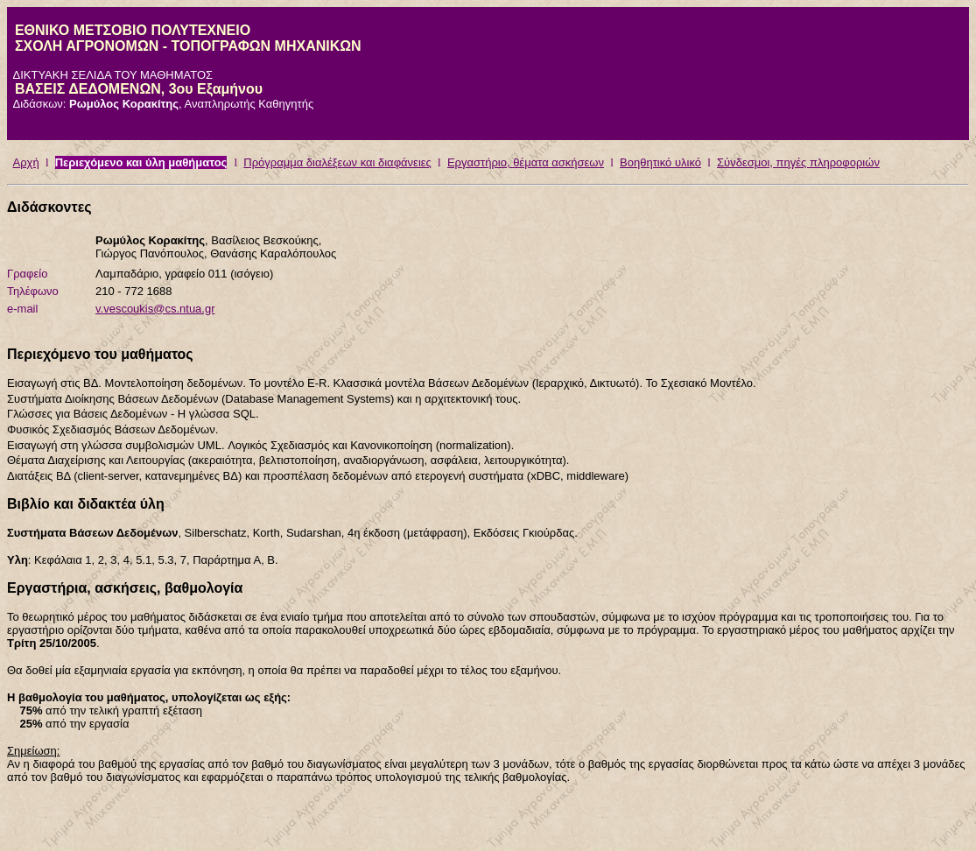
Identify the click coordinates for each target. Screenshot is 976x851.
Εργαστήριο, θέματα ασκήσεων (525, 162)
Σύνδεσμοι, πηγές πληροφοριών (798, 162)
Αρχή (26, 162)
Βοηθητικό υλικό (660, 162)
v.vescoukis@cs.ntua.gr (155, 308)
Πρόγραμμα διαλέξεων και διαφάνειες (337, 162)
